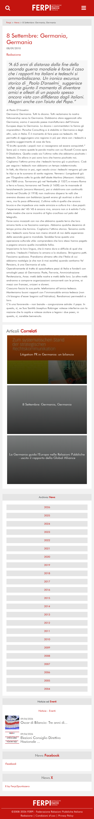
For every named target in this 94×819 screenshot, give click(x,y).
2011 (47, 631)
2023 (47, 532)
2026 (47, 507)
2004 (47, 688)
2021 (47, 548)
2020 (47, 556)
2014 (47, 606)
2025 (47, 515)
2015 (47, 598)
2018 (47, 573)
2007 (47, 664)
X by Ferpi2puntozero (17, 786)
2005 (47, 680)
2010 (47, 639)
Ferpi (8, 22)
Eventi (52, 710)
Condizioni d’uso (45, 815)
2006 (47, 672)
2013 (47, 614)
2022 (47, 540)
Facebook (10, 763)
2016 (47, 589)
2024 (47, 523)
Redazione (27, 815)
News (16, 22)
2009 (47, 647)
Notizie (42, 710)
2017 (47, 581)
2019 (47, 565)
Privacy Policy (65, 815)
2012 (47, 622)
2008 (47, 655)
